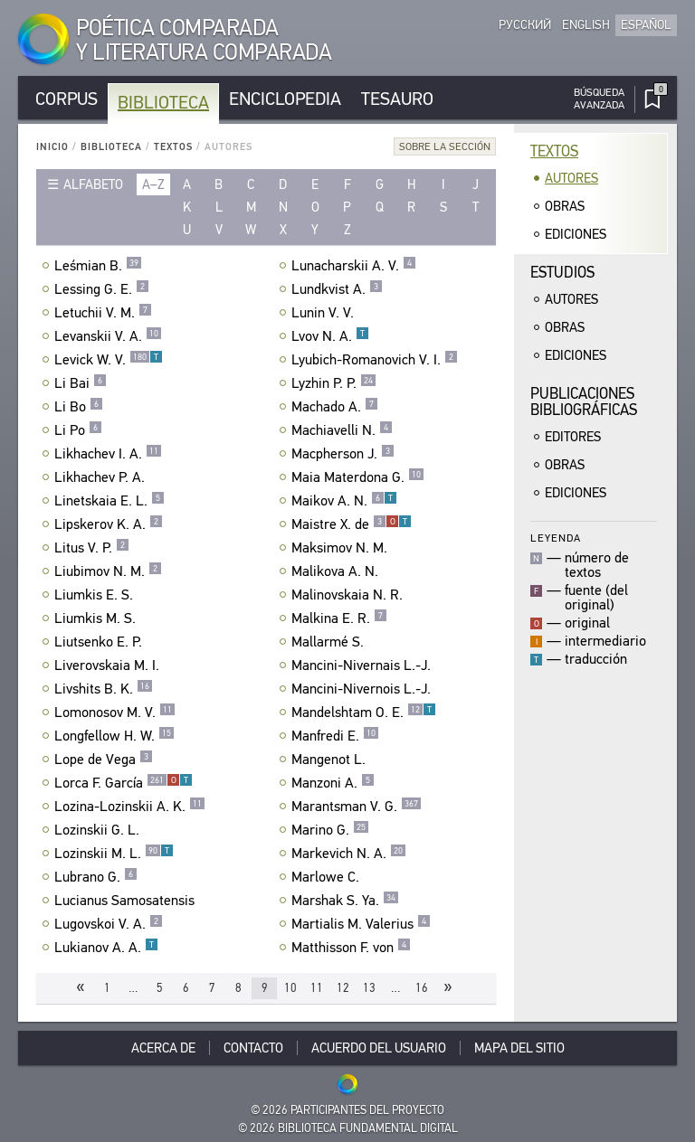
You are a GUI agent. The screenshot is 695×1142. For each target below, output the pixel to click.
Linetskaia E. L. (109, 501)
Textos (173, 147)
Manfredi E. (335, 736)
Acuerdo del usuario (378, 1048)
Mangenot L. (330, 759)
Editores (573, 437)
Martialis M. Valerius (361, 924)
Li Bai (80, 383)
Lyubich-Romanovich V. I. (374, 360)
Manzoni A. (333, 783)
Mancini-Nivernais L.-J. (363, 665)
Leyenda (555, 537)
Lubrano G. (96, 877)
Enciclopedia (285, 99)
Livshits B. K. (103, 689)
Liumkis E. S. (96, 595)
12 (343, 988)
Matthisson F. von (351, 947)
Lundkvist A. (337, 289)
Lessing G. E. (101, 289)
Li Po (78, 430)
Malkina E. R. (339, 618)
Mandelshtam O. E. (363, 712)
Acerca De (163, 1048)
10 (290, 988)
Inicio (52, 147)
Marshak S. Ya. (345, 900)
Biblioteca (163, 102)
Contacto (253, 1048)
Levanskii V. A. (108, 336)
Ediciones (575, 234)
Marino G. (330, 830)
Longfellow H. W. (114, 736)
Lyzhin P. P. (333, 383)
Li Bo (78, 407)
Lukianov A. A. (106, 947)
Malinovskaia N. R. (349, 595)
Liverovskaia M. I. (109, 665)
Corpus (66, 99)
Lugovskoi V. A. (108, 924)
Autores (571, 178)
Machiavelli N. (342, 430)
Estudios (562, 272)
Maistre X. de (351, 524)
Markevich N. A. (348, 853)
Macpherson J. (343, 454)
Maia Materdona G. (357, 477)
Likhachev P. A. (101, 477)
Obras (565, 206)
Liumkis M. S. (97, 618)
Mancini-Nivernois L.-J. (363, 689)
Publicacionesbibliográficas (583, 402)
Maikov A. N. (344, 501)
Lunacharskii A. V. (353, 266)
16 (421, 988)
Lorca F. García (123, 783)
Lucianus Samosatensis (126, 900)
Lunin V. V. (324, 313)
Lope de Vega (103, 759)
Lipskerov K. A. (108, 524)
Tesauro (397, 99)
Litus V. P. (91, 548)
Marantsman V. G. (356, 806)
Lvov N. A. (330, 336)
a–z (153, 184)
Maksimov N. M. (341, 548)
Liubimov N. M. (108, 571)
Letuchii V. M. (103, 313)
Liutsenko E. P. (100, 642)
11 (316, 988)
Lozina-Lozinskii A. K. (129, 806)
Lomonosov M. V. (115, 712)
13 (369, 988)
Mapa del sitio (519, 1048)
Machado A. (334, 407)
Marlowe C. (327, 877)
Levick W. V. (108, 360)
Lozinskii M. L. (114, 853)
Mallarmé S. (329, 642)
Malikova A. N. (337, 571)
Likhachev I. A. (108, 454)
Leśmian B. (98, 266)
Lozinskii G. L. (99, 830)
